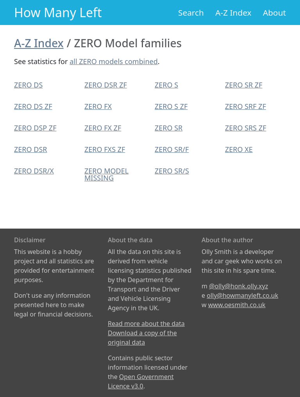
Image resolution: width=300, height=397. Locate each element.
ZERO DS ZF (33, 106)
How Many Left (58, 12)
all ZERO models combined (114, 61)
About (274, 12)
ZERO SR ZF (243, 84)
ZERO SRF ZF (245, 106)
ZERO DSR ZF (105, 84)
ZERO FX (98, 106)
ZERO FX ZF (102, 127)
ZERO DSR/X (34, 170)
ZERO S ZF (171, 106)
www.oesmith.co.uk (237, 304)
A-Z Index (233, 12)
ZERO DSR (30, 149)
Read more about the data (146, 323)
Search (191, 12)
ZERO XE (239, 149)
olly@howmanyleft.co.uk (242, 295)
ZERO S (166, 84)
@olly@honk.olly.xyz (238, 286)
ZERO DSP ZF (35, 127)
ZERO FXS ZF (104, 149)
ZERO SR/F (172, 149)
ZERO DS (28, 84)
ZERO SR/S (172, 170)
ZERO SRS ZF (245, 127)
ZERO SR (168, 127)
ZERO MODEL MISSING (106, 174)
